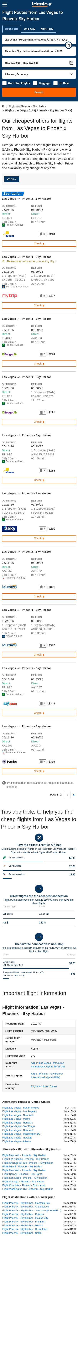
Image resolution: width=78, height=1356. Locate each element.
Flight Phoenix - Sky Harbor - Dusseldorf (24, 1229)
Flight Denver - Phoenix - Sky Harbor (22, 1173)
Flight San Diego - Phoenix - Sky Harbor (24, 1177)
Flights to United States (44, 1086)
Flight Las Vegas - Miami (16, 1118)
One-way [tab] (29, 28)
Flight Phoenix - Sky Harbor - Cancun (23, 1214)
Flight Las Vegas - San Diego (18, 1126)
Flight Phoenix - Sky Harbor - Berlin (22, 1232)
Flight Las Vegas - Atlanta (16, 1141)
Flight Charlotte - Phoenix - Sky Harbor (23, 1185)
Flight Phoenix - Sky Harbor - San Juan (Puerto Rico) (31, 1210)
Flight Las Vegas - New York (18, 1115)
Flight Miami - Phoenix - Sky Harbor (22, 1166)
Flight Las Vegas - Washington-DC (21, 1133)
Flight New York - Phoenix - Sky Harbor (24, 1155)
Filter (13, 179)
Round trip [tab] (11, 28)
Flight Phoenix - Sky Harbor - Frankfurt (23, 1221)
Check (39, 243)
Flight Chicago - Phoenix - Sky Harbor (23, 1181)
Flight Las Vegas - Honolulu (17, 1122)
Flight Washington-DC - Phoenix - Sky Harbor (27, 1188)
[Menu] (4, 4)
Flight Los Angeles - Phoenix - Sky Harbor (25, 1159)
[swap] (68, 45)
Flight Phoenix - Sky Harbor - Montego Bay (26, 1203)
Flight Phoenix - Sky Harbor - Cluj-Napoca (25, 1206)
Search (39, 92)
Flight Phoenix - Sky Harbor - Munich (22, 1225)
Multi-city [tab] (47, 28)
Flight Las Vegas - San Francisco (20, 1107)
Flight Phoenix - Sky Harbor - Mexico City (25, 1217)
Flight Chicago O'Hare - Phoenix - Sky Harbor (27, 1162)
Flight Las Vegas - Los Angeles (19, 1111)
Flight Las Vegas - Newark (17, 1137)
